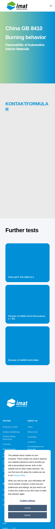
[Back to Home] (18, 10)
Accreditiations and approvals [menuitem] (35, 447)
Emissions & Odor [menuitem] (10, 427)
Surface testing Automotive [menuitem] (9, 437)
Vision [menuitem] (30, 427)
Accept (27, 508)
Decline (27, 515)
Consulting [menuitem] (32, 437)
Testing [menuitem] (7, 421)
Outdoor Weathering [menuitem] (11, 432)
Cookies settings (27, 501)
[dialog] (27, 486)
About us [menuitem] (32, 421)
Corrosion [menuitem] (7, 444)
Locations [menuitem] (32, 442)
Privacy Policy (19, 475)
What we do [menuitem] (33, 432)
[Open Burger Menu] (51, 6)
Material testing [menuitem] (9, 449)
